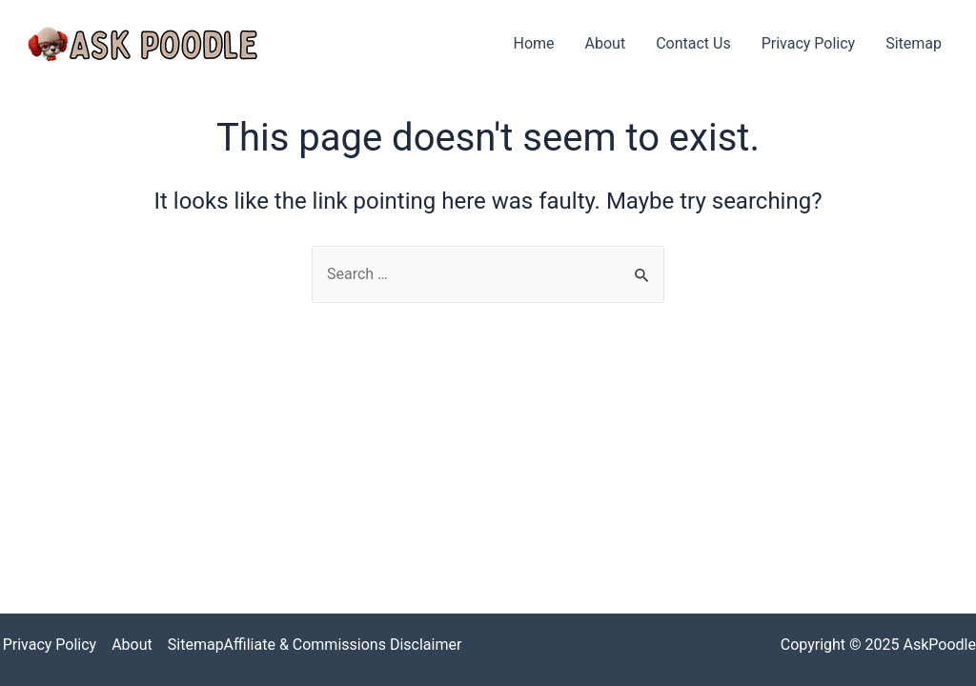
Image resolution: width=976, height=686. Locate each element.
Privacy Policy (809, 43)
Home (533, 43)
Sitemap (913, 43)
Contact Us (693, 43)
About (605, 43)
